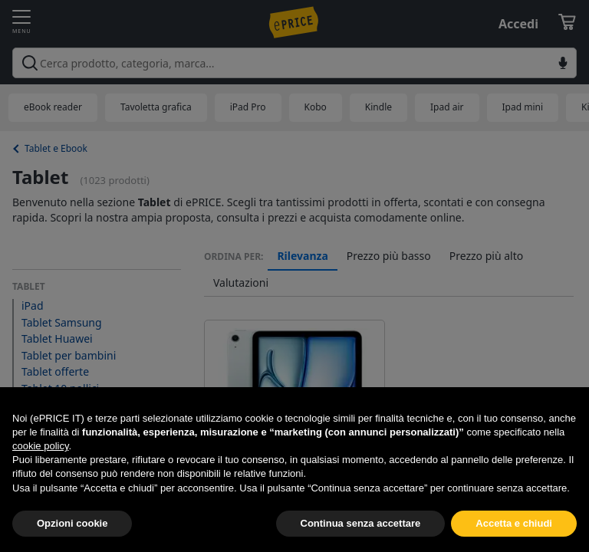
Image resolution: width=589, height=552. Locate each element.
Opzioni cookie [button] (72, 523)
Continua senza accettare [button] (361, 523)
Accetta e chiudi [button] (513, 523)
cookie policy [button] (40, 446)
